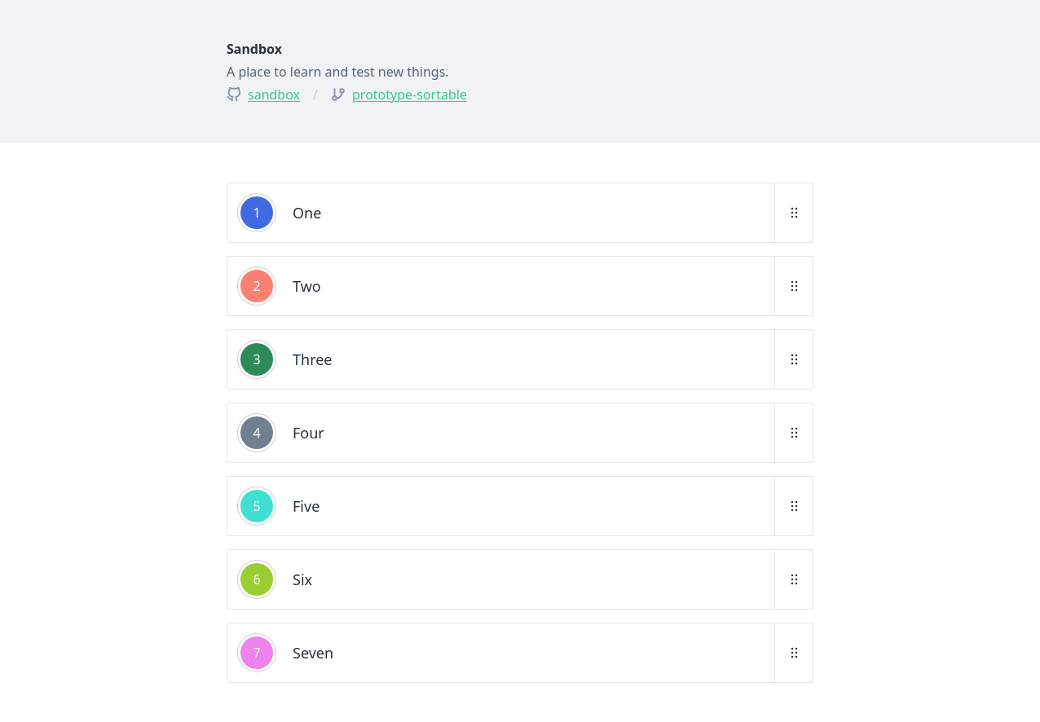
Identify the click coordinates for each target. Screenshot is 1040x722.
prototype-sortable (409, 94)
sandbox (274, 94)
